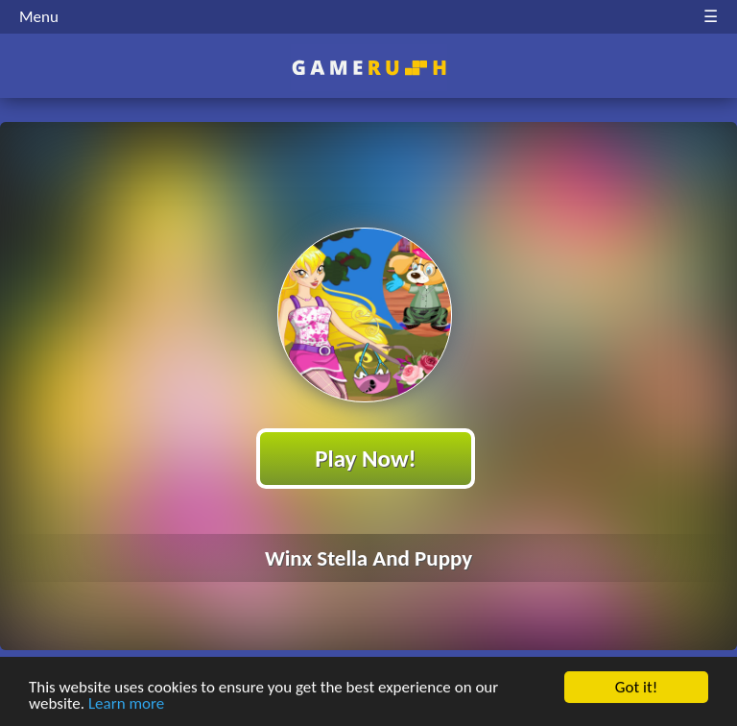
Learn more (126, 704)
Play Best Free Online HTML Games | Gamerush (369, 68)
